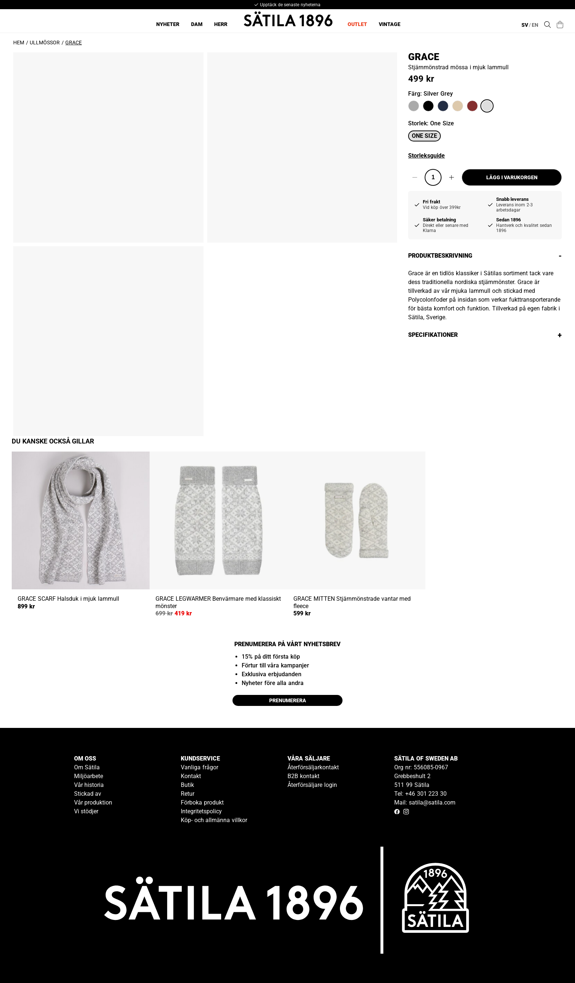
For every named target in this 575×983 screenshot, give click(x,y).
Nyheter (167, 24)
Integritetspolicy (201, 811)
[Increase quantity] (451, 177)
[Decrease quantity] (414, 177)
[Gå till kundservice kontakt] (552, 960)
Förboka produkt (202, 802)
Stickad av (88, 793)
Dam (196, 24)
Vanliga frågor (199, 767)
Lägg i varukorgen (512, 177)
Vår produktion (93, 802)
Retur (187, 793)
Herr (220, 24)
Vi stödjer (86, 811)
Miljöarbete (88, 776)
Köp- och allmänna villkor (214, 820)
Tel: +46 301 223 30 (420, 793)
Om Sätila (87, 767)
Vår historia (89, 784)
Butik (187, 784)
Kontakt (191, 776)
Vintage (389, 24)
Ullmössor (45, 42)
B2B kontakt (303, 776)
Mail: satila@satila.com (424, 802)
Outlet (357, 24)
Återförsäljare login (312, 784)
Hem (18, 42)
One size (424, 135)
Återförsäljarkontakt (313, 767)
